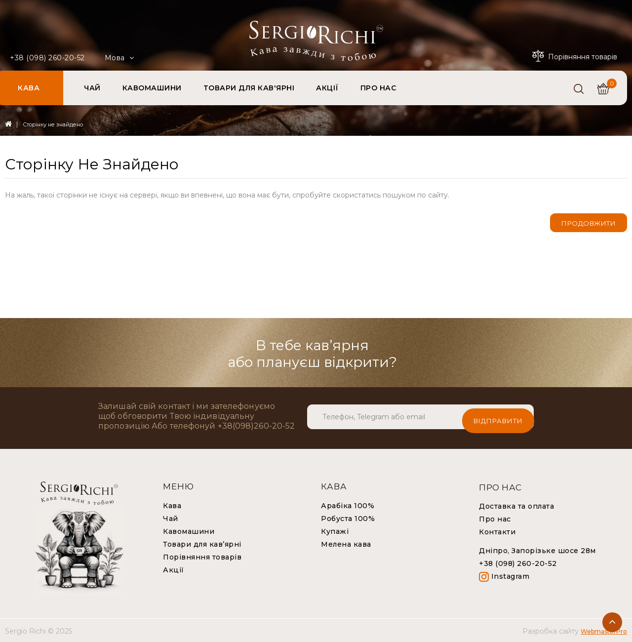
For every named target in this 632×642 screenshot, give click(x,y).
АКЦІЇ (327, 87)
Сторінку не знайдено (53, 124)
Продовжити (588, 223)
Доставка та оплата (516, 505)
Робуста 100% (348, 517)
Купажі (335, 530)
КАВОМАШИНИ (152, 87)
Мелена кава (346, 543)
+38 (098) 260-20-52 (47, 58)
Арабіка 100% (347, 504)
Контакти (497, 530)
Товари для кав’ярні (202, 543)
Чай (170, 517)
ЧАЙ (92, 87)
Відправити (498, 416)
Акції (173, 568)
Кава (172, 504)
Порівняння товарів (202, 556)
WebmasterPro (604, 630)
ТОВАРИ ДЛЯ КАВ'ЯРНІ (249, 87)
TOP (612, 622)
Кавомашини (188, 530)
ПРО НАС (378, 87)
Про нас (495, 518)
